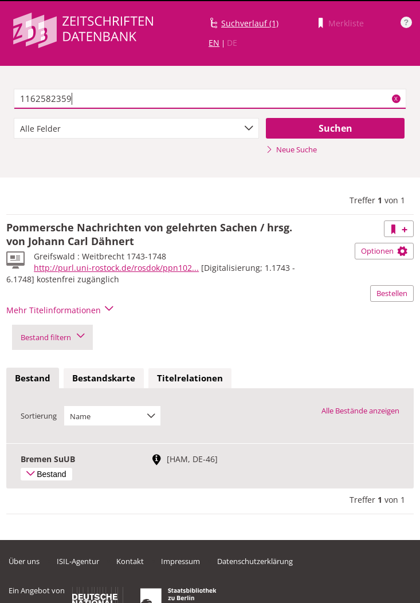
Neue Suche (291, 149)
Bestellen (391, 293)
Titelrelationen (190, 378)
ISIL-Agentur (78, 561)
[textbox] (210, 99)
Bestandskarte (103, 378)
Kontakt (130, 561)
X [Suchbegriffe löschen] (396, 98)
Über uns (24, 561)
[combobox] (136, 128)
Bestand (32, 378)
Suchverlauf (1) (249, 23)
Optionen (384, 251)
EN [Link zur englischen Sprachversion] (214, 42)
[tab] (32, 378)
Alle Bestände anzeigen (360, 410)
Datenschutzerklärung (255, 561)
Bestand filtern (52, 337)
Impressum (180, 561)
